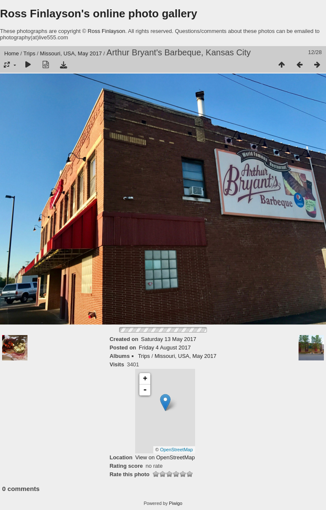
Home (11, 53)
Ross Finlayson (106, 31)
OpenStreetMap (176, 449)
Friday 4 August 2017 (165, 347)
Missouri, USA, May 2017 (71, 53)
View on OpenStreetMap (165, 457)
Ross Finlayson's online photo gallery (98, 13)
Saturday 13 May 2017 (168, 339)
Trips (29, 53)
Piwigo (175, 503)
